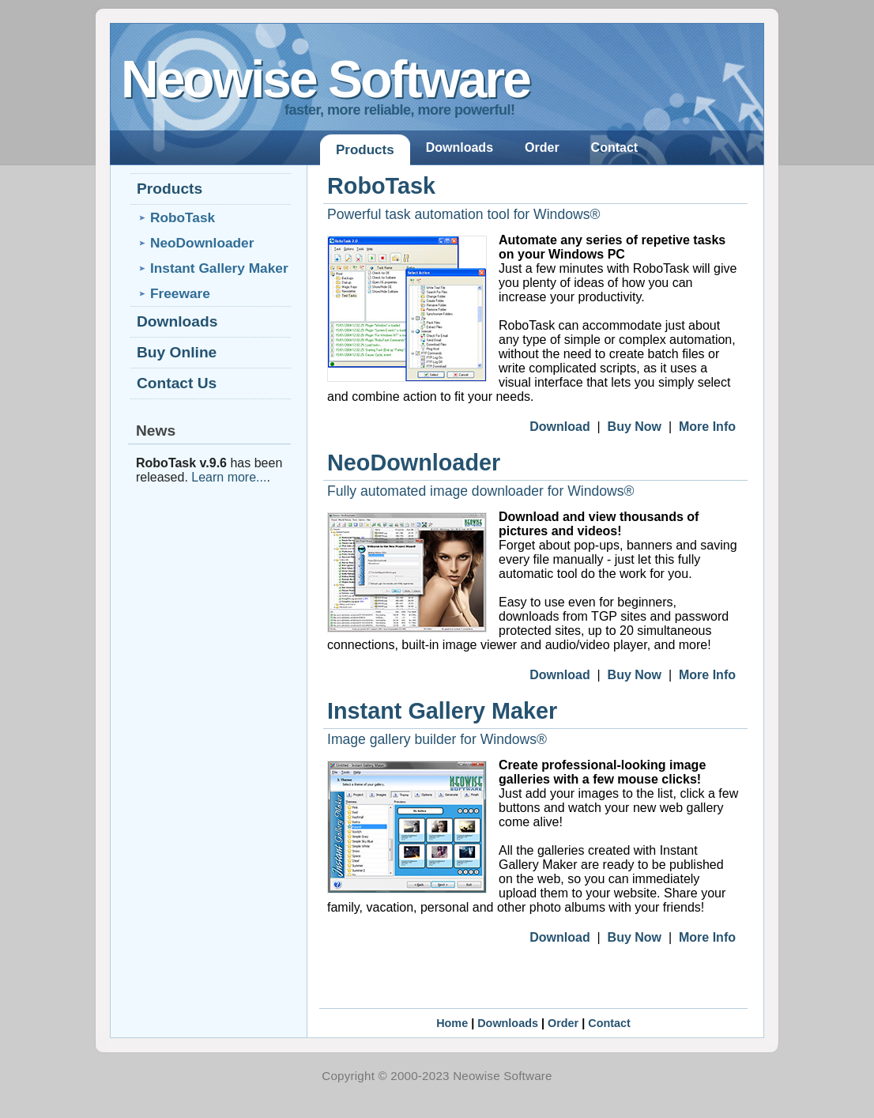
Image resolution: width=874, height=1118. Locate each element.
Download (559, 426)
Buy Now (634, 426)
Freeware (180, 293)
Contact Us (177, 383)
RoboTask (381, 185)
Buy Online (177, 352)
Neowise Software (325, 79)
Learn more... (228, 477)
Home (452, 1023)
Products (365, 149)
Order (542, 147)
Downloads (459, 147)
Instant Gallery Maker (442, 710)
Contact (615, 147)
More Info (707, 426)
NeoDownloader (413, 462)
